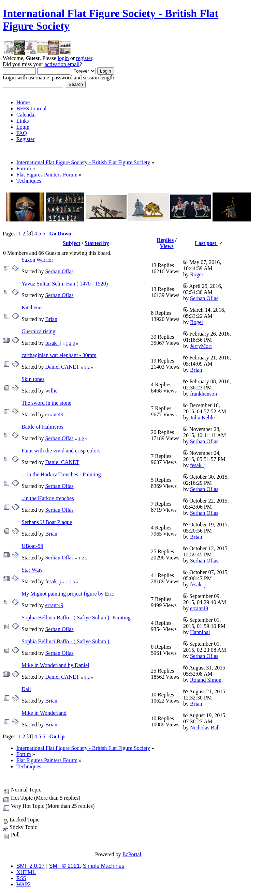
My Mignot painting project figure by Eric (67, 594)
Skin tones (32, 379)
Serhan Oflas (59, 271)
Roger (196, 274)
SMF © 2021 (64, 866)
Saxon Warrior (37, 260)
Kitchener (32, 307)
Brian (51, 319)
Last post (208, 243)
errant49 (54, 414)
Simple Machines (104, 866)
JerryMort (201, 346)
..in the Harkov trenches (47, 498)
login (63, 58)
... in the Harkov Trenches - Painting (61, 474)
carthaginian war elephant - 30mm (58, 355)
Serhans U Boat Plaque (46, 522)
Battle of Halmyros (42, 427)
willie (51, 391)
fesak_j (53, 343)
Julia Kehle (202, 417)
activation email (62, 64)
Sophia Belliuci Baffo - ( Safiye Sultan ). (66, 641)
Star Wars (32, 570)
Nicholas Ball (205, 727)
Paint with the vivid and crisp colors (60, 450)
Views (166, 246)
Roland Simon (205, 680)
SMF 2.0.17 (30, 866)
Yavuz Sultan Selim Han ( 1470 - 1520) (64, 284)
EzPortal (131, 854)
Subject (72, 243)
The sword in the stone (46, 403)
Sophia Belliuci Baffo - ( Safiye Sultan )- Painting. (76, 617)
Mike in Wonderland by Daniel (55, 665)
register (84, 58)
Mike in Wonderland (44, 713)
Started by (97, 243)
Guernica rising (38, 331)
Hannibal (200, 632)
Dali (26, 689)
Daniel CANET (62, 367)
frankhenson (203, 394)
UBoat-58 (32, 546)
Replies (165, 240)
